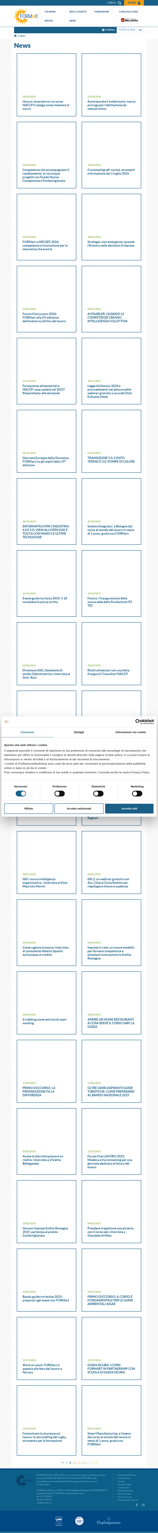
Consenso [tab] (27, 732)
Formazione (101, 11)
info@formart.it (44, 1503)
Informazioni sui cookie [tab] (130, 732)
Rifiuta (28, 808)
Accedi (132, 2)
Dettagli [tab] (79, 732)
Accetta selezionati (79, 808)
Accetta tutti (129, 808)
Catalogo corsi (128, 11)
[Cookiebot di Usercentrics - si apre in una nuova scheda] (138, 721)
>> (95, 1462)
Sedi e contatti (78, 11)
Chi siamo (50, 11)
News (72, 21)
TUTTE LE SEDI (130, 30)
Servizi (49, 21)
